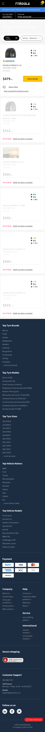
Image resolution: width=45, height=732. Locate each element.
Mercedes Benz (8, 479)
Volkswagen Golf (8, 540)
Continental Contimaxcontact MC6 (16, 402)
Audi (4, 493)
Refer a (8, 609)
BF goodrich (7, 351)
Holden (5, 496)
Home (4, 23)
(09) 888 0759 (7, 680)
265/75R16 (6, 445)
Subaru (5, 489)
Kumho (5, 337)
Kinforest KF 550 (8, 381)
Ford (4, 472)
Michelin (5, 344)
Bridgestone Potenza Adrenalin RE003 (17, 388)
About (6, 593)
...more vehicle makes (10, 503)
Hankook (5, 348)
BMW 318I (6, 536)
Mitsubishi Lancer (9, 543)
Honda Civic (7, 519)
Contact (28, 593)
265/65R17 (6, 435)
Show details (32, 79)
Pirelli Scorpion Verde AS (12, 384)
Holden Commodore (10, 522)
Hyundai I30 (7, 526)
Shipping (26, 602)
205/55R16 (6, 421)
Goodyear (6, 362)
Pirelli (4, 334)
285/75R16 (6, 452)
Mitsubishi (6, 482)
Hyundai (5, 486)
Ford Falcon (7, 515)
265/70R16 (6, 438)
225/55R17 (27, 23)
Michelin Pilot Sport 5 (10, 391)
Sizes (18, 23)
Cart (43, 2)
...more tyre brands (9, 365)
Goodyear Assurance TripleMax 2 (15, 405)
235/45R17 (6, 428)
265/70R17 (6, 442)
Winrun (5, 330)
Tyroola (8, 596)
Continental (7, 355)
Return (25, 606)
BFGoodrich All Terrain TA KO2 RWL (16, 395)
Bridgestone (7, 341)
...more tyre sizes (8, 456)
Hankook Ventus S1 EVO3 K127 (14, 398)
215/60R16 (6, 425)
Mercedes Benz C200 (10, 533)
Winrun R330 (7, 377)
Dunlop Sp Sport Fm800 (11, 409)
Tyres (12, 23)
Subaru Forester (8, 547)
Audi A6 (5, 529)
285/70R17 (6, 449)
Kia (3, 499)
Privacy (8, 606)
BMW (4, 468)
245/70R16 (6, 431)
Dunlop (5, 358)
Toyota (5, 475)
